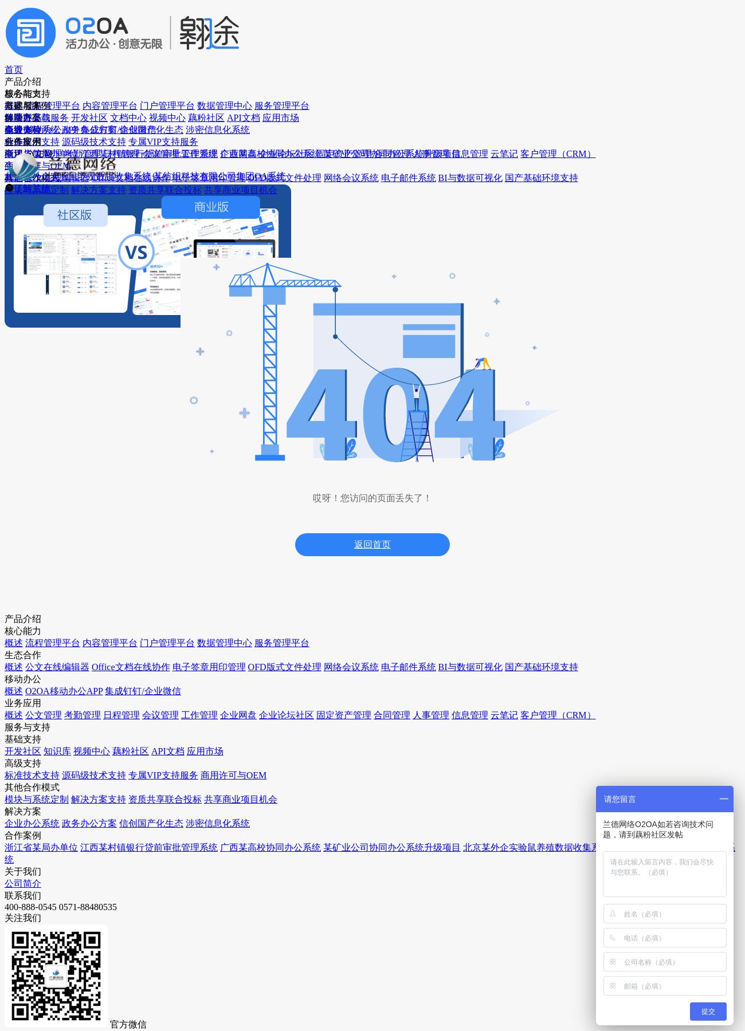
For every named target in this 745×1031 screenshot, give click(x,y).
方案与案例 (393, 20)
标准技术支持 (259, 698)
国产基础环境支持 (61, 872)
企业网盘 (148, 764)
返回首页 (372, 384)
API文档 (249, 620)
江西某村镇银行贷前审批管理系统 (386, 681)
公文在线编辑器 (57, 720)
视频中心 (251, 577)
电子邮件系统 (53, 829)
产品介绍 (248, 20)
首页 (192, 20)
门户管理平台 (53, 599)
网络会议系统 (53, 807)
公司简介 (590, 510)
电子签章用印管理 (61, 764)
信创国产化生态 (366, 577)
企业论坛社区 (156, 785)
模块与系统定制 (263, 820)
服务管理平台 (53, 642)
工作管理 (148, 742)
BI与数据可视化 (57, 851)
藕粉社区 (251, 599)
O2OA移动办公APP (166, 555)
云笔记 (144, 894)
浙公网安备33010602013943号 (482, 1008)
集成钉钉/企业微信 (165, 577)
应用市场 (251, 642)
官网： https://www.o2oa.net (272, 967)
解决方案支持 (259, 841)
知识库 (247, 555)
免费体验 (619, 20)
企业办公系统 (362, 533)
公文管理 (148, 655)
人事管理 (148, 851)
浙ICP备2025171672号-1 (379, 1008)
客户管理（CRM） (165, 916)
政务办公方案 (362, 555)
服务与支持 (319, 20)
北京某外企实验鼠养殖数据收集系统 (386, 767)
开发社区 (251, 533)
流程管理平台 (53, 555)
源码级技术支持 (263, 720)
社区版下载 (468, 20)
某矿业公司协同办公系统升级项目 (386, 735)
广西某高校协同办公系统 (382, 709)
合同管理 (148, 829)
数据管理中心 (53, 620)
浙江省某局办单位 (370, 655)
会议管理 (148, 720)
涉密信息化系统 (366, 599)
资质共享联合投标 (267, 863)
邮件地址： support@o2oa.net (139, 967)
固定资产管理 (156, 807)
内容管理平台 (53, 577)
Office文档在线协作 (63, 742)
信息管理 (148, 872)
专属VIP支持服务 (265, 742)
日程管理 (148, 698)
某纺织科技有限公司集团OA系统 (388, 799)
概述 (37, 533)
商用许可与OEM (264, 764)
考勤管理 (148, 676)
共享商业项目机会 (267, 885)
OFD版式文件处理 (61, 785)
